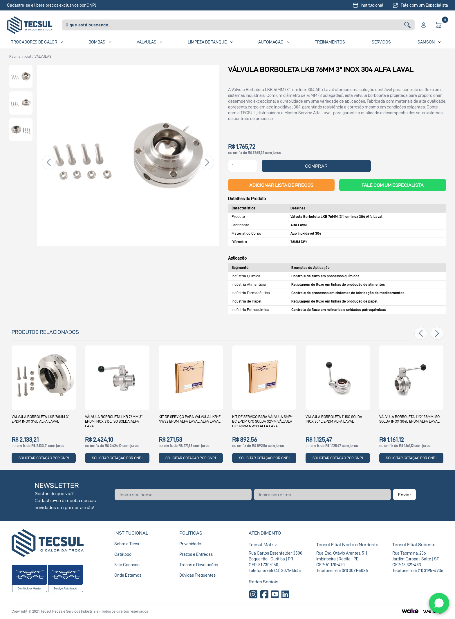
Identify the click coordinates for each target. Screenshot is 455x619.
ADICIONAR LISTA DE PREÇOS (281, 185)
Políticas (190, 533)
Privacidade (190, 543)
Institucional (368, 5)
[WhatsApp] (439, 603)
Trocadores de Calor (34, 41)
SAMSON (426, 41)
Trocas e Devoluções (198, 564)
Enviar (404, 494)
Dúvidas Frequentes (197, 575)
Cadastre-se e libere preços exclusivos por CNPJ (51, 5)
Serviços (381, 41)
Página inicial (20, 56)
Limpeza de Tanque (207, 41)
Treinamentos (330, 41)
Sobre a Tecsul (128, 543)
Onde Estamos (127, 575)
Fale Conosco (127, 564)
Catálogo (122, 554)
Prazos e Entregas (196, 554)
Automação (271, 41)
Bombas (97, 41)
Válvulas (146, 41)
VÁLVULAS (43, 56)
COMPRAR (316, 166)
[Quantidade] (242, 166)
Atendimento (265, 533)
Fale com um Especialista (420, 5)
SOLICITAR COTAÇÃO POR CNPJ (44, 458)
